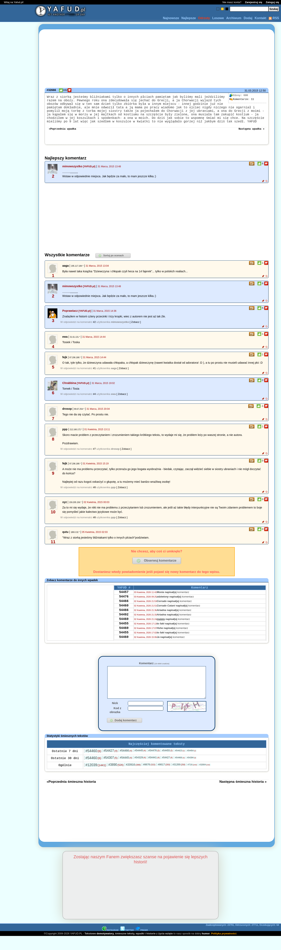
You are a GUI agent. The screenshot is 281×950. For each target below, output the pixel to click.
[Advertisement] (17, 475)
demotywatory (105, 947)
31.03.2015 (251, 90)
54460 (123, 616)
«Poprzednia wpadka (62, 135)
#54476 (154, 764)
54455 (123, 637)
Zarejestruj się (253, 2)
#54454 (191, 764)
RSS (274, 18)
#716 (192, 778)
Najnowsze (171, 18)
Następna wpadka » (251, 135)
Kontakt (260, 18)
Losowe (218, 18)
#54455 (167, 764)
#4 (94, 401)
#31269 (179, 778)
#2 (94, 329)
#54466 (126, 764)
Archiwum (233, 18)
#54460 (93, 765)
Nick (115, 716)
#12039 (95, 779)
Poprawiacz (70, 317)
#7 (94, 455)
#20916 (133, 778)
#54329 (140, 771)
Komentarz (154, 670)
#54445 (140, 764)
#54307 (110, 771)
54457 (123, 600)
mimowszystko (72, 173)
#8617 (164, 778)
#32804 (204, 778)
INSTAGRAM (110, 944)
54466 (123, 611)
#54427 (110, 764)
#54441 (154, 771)
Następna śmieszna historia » (243, 795)
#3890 (116, 778)
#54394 (191, 771)
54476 (123, 606)
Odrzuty (204, 18)
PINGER (142, 944)
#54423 (180, 764)
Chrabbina (69, 390)
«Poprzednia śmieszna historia (71, 795)
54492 (123, 627)
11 (241, 99)
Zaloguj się (272, 2)
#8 (94, 494)
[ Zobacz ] (135, 329)
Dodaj (248, 18)
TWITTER (127, 944)
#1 (94, 375)
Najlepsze (188, 18)
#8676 (149, 778)
